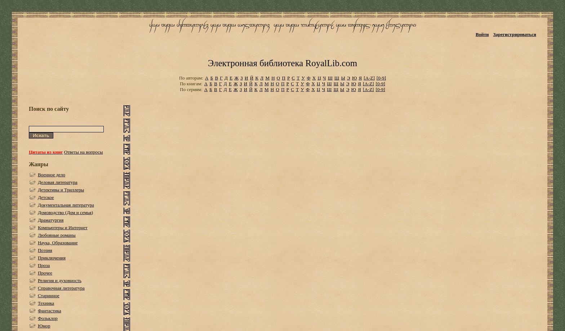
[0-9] (381, 78)
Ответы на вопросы (83, 152)
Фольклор (48, 318)
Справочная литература (61, 288)
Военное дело (51, 174)
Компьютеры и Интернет (63, 227)
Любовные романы (57, 235)
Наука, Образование (58, 242)
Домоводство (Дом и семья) (65, 212)
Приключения (52, 257)
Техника (46, 303)
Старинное (48, 295)
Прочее (45, 273)
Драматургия (51, 220)
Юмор (44, 325)
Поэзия (45, 250)
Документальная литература (66, 205)
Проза (44, 265)
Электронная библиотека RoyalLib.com (282, 63)
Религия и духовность (59, 280)
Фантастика (49, 310)
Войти (482, 34)
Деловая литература (57, 182)
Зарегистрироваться (514, 34)
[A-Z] (369, 78)
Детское (46, 197)
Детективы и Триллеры (61, 189)
